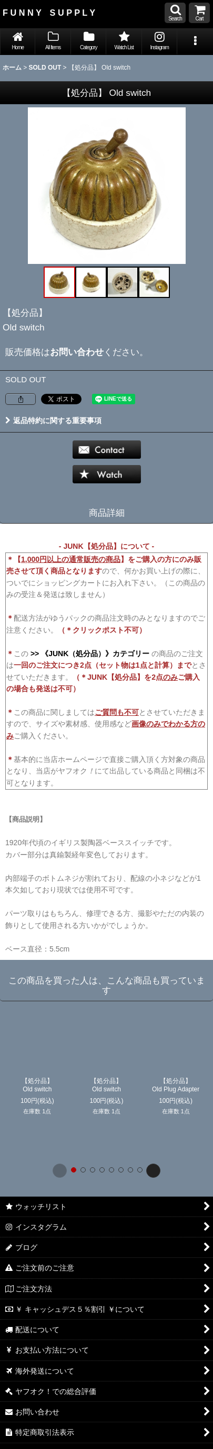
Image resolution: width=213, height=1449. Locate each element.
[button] (175, 13)
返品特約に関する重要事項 (53, 420)
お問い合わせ (77, 352)
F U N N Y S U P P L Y (49, 12)
